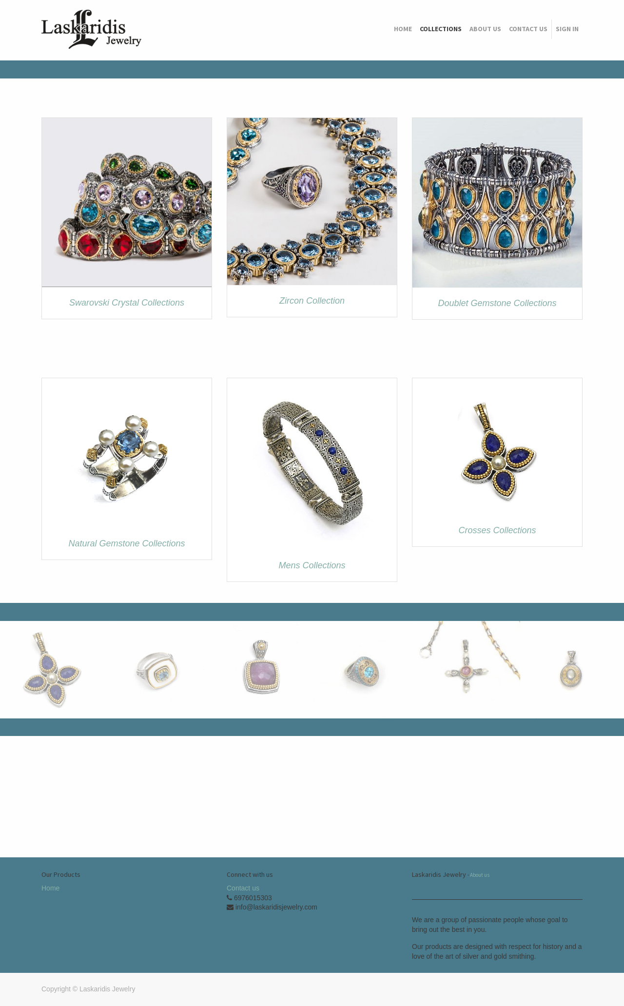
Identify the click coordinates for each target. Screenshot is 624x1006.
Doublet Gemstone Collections (497, 303)
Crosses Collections (497, 530)
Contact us (243, 888)
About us (479, 874)
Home (50, 888)
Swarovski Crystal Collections (126, 303)
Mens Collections (311, 565)
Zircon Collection (312, 301)
